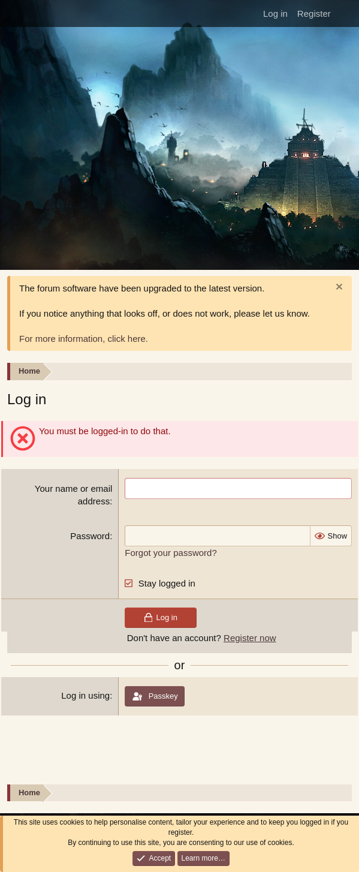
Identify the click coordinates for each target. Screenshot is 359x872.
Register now (250, 638)
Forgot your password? (170, 553)
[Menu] (12, 14)
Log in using (85, 695)
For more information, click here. (83, 338)
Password (90, 536)
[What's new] (346, 13)
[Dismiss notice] (338, 288)
